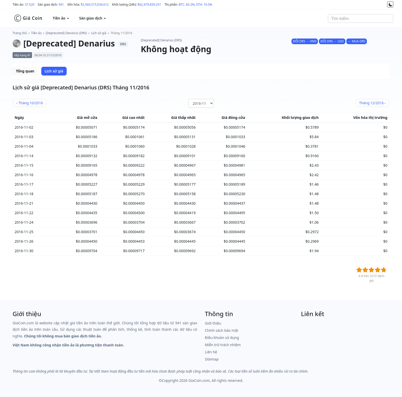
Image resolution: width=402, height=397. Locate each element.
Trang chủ (20, 33)
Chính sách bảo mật (221, 330)
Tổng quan (25, 71)
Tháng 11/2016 (121, 33)
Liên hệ (211, 351)
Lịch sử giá (98, 33)
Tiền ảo (36, 33)
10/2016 (29, 102)
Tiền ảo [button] (61, 18)
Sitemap (212, 359)
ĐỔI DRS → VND (304, 41)
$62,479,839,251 (149, 4)
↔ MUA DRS (356, 41)
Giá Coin (28, 18)
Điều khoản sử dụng (222, 337)
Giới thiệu (213, 323)
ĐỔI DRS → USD (332, 41)
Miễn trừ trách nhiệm (223, 344)
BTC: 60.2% (187, 4)
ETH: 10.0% (204, 4)
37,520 (29, 4)
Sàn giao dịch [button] (92, 18)
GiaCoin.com (199, 380)
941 (61, 4)
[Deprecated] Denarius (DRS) (66, 33)
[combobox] (360, 18)
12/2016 (372, 102)
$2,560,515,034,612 (95, 4)
